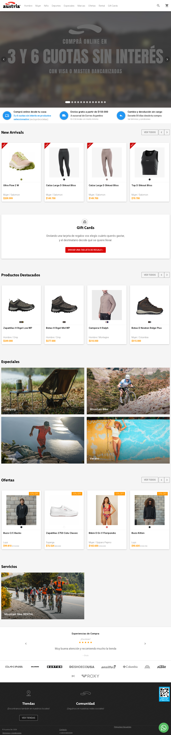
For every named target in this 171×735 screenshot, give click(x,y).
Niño (46, 6)
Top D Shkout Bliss (142, 185)
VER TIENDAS (28, 718)
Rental (102, 6)
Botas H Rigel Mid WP (58, 328)
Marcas (81, 6)
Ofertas (92, 6)
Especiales (69, 6)
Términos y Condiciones (11, 733)
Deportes (56, 6)
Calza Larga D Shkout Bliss (61, 185)
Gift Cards (113, 6)
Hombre (28, 6)
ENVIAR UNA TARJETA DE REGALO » (85, 250)
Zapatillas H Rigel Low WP (17, 328)
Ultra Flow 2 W (11, 185)
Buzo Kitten (138, 533)
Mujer (38, 6)
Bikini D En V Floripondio (102, 533)
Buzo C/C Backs (12, 533)
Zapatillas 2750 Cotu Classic (62, 533)
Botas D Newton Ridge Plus (147, 328)
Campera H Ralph (98, 328)
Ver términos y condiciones (139, 119)
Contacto (63, 730)
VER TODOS (150, 132)
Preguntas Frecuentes (122, 727)
